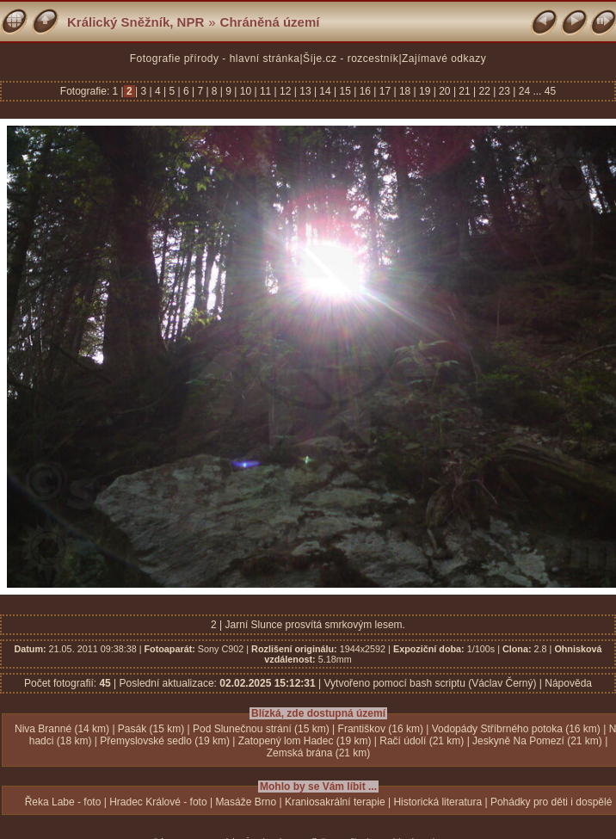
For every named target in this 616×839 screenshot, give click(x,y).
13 (305, 91)
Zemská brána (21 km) (319, 753)
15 (345, 91)
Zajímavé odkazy (444, 58)
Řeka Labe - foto (63, 802)
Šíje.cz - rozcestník (350, 58)
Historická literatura (437, 802)
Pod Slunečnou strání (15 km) (261, 729)
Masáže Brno (245, 802)
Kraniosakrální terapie (335, 802)
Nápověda (568, 683)
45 (550, 91)
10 (245, 91)
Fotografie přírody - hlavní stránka (215, 58)
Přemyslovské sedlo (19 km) (165, 741)
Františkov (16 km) (380, 729)
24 (524, 91)
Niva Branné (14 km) (62, 729)
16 (364, 91)
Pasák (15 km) (151, 729)
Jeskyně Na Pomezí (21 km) (537, 741)
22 (484, 91)
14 (325, 91)
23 (504, 91)
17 (384, 91)
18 (405, 91)
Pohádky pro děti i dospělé (551, 802)
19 (425, 91)
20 (444, 91)
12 (285, 91)
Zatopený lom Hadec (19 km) (305, 741)
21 (464, 91)
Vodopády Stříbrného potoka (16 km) (516, 729)
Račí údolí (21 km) (421, 741)
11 (265, 91)
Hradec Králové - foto (157, 802)
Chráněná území (270, 22)
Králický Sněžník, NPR (135, 22)
